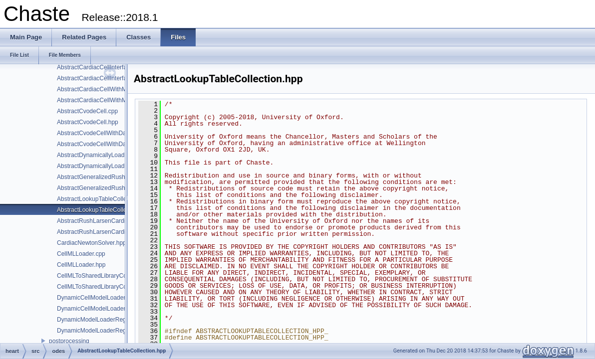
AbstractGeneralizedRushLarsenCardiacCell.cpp (121, 177)
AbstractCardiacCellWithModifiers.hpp (107, 100)
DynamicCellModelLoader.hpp (97, 308)
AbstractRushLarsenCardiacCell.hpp (105, 231)
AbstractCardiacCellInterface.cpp (100, 67)
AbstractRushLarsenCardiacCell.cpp (105, 220)
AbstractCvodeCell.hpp (87, 122)
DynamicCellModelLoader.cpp (96, 297)
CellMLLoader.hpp (81, 264)
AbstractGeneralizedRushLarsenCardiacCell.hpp (121, 187)
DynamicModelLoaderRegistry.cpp (102, 319)
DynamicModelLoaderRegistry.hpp (102, 330)
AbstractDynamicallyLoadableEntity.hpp (109, 166)
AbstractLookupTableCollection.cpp (103, 198)
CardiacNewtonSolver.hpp (91, 242)
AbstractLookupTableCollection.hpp (104, 209)
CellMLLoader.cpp (81, 253)
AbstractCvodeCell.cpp (87, 111)
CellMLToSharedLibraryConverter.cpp (106, 275)
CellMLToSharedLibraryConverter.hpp (107, 286)
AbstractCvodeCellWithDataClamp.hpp (108, 144)
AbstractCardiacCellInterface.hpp (101, 78)
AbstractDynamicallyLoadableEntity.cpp (109, 155)
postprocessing (69, 341)
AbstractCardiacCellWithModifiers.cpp (107, 89)
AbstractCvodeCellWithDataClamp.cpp (108, 133)
